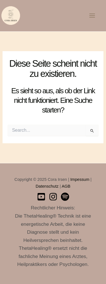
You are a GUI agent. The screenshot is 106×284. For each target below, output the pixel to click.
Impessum (79, 179)
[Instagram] (53, 196)
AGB (66, 186)
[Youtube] (41, 196)
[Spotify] (65, 196)
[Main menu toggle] (92, 15)
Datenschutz (47, 186)
